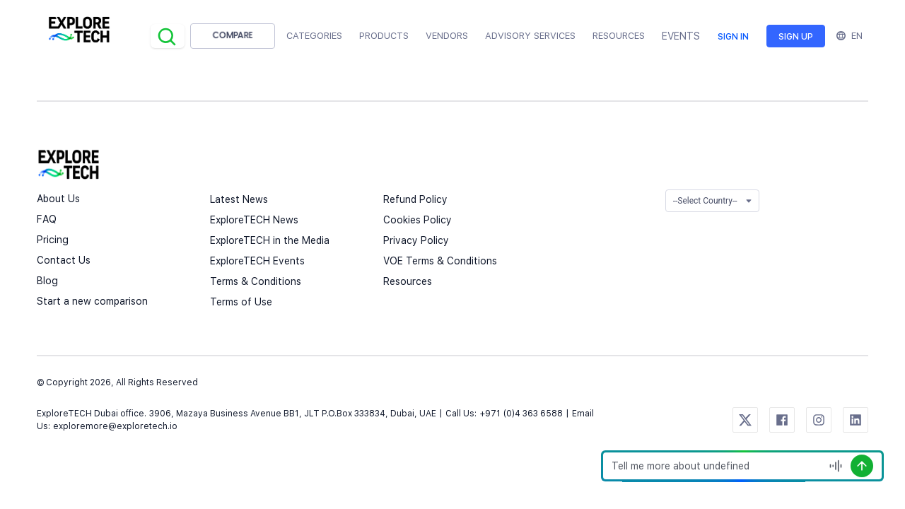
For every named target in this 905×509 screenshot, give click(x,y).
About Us (58, 198)
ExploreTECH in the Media (269, 240)
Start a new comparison (92, 301)
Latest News (239, 199)
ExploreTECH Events (257, 261)
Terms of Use (241, 302)
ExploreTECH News (254, 220)
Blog (47, 280)
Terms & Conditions (255, 281)
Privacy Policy (416, 240)
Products (384, 35)
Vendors (447, 35)
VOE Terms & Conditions (440, 261)
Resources (407, 281)
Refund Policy (415, 199)
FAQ (47, 219)
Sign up (795, 37)
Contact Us (63, 260)
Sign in (733, 37)
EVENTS (681, 36)
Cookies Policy (417, 220)
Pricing (53, 239)
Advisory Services (530, 35)
